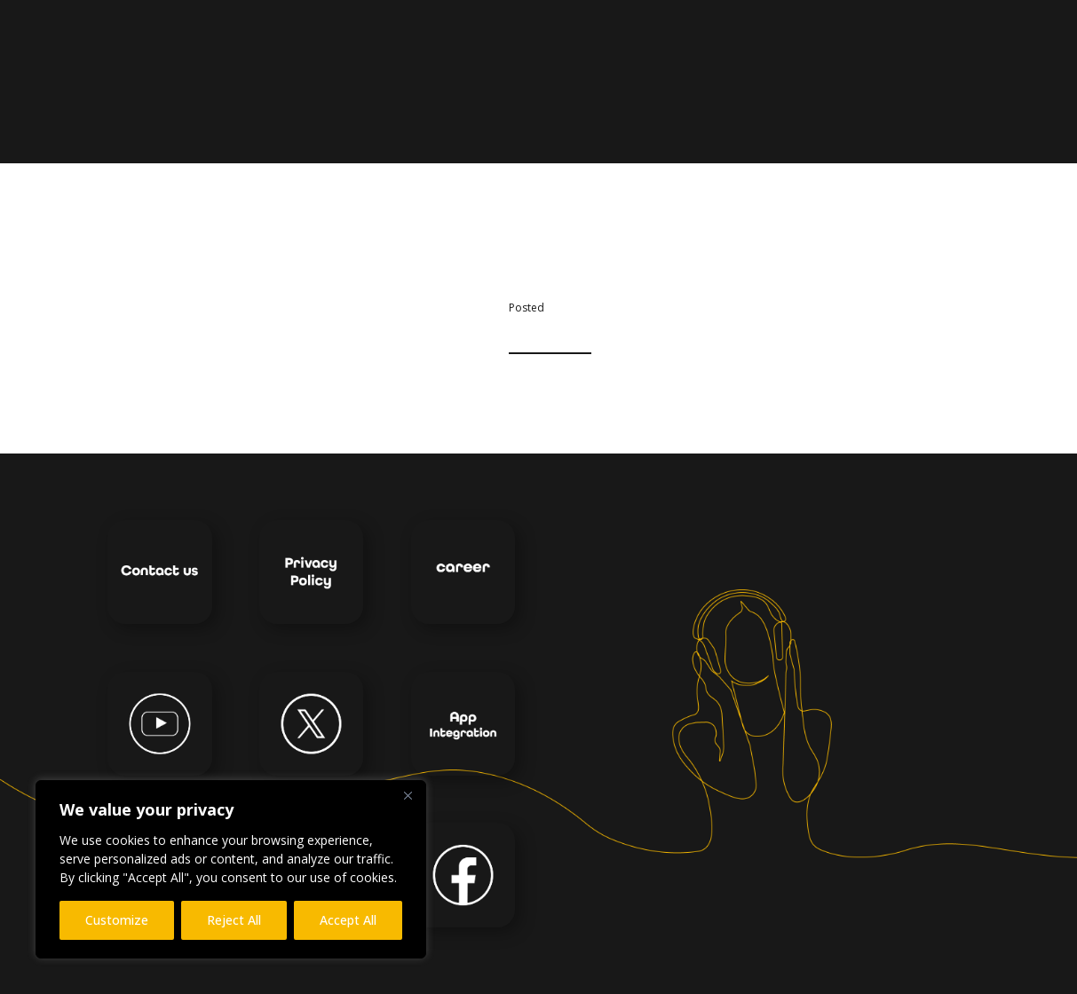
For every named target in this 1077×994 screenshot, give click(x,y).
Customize (116, 919)
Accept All (348, 919)
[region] (231, 869)
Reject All (234, 919)
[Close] (407, 795)
